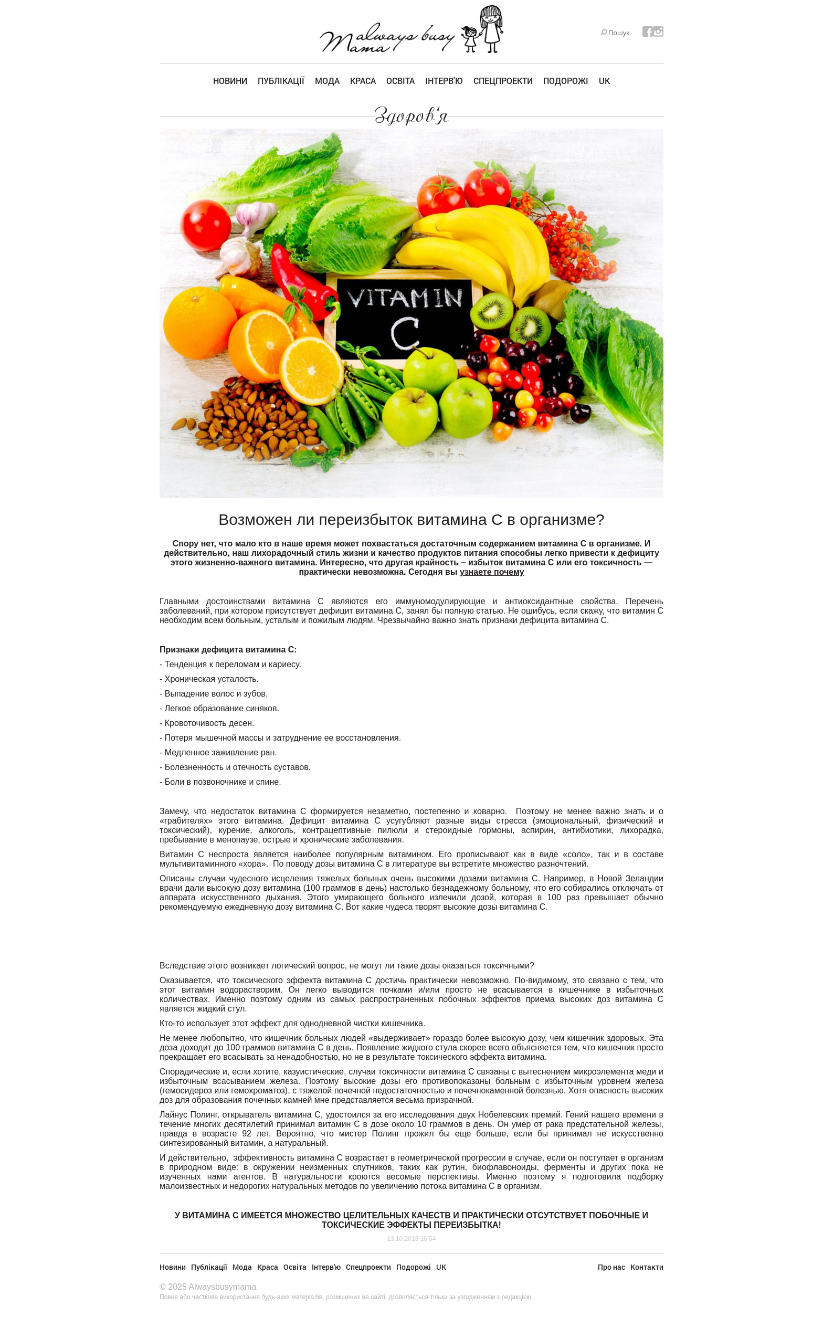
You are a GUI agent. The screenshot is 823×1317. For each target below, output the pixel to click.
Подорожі (565, 80)
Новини (230, 80)
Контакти (646, 1267)
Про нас (611, 1267)
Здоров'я (411, 115)
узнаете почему (492, 571)
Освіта (400, 80)
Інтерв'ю (444, 80)
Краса (363, 80)
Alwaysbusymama (222, 1286)
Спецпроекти (503, 80)
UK (604, 80)
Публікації (281, 80)
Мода (327, 80)
